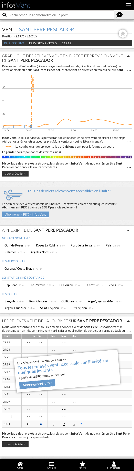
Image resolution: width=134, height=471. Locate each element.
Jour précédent (15, 173)
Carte (66, 43)
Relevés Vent (14, 43)
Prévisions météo (43, 43)
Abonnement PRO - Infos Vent (25, 214)
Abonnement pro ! (37, 383)
